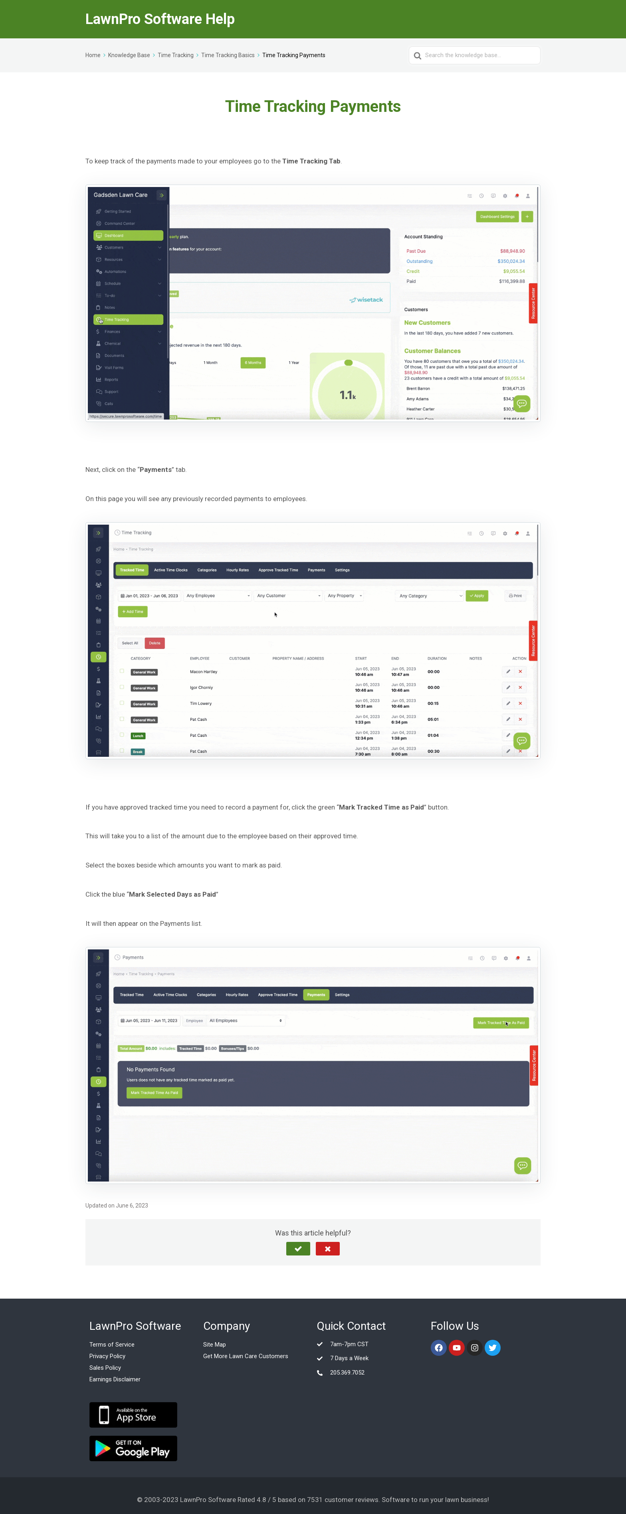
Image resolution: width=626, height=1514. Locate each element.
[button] (298, 1248)
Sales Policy (105, 1367)
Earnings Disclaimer (115, 1379)
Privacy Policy (107, 1356)
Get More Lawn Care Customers (245, 1356)
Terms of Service (112, 1344)
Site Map (214, 1344)
